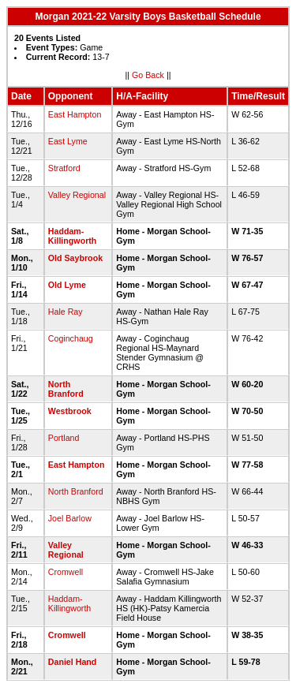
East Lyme (68, 141)
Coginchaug (70, 338)
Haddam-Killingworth (72, 235)
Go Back (148, 75)
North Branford (66, 388)
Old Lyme (67, 284)
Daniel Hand (72, 661)
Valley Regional (77, 195)
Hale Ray (65, 311)
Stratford (64, 168)
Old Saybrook (75, 258)
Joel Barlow (70, 518)
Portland (64, 437)
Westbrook (70, 411)
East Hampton (75, 114)
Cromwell (65, 572)
